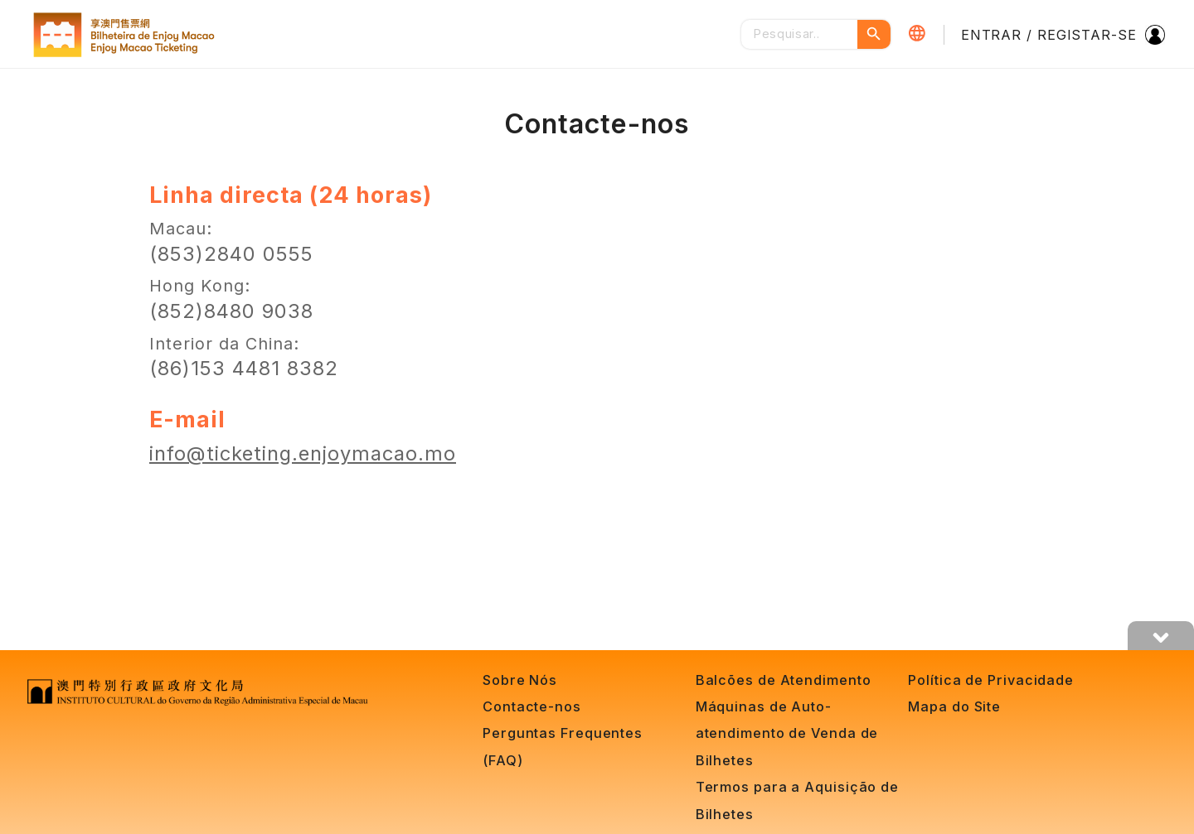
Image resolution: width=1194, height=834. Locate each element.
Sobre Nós (520, 680)
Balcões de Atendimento (783, 680)
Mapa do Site (954, 706)
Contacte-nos (532, 706)
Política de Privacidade (991, 680)
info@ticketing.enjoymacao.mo (302, 453)
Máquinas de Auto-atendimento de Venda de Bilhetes (787, 733)
